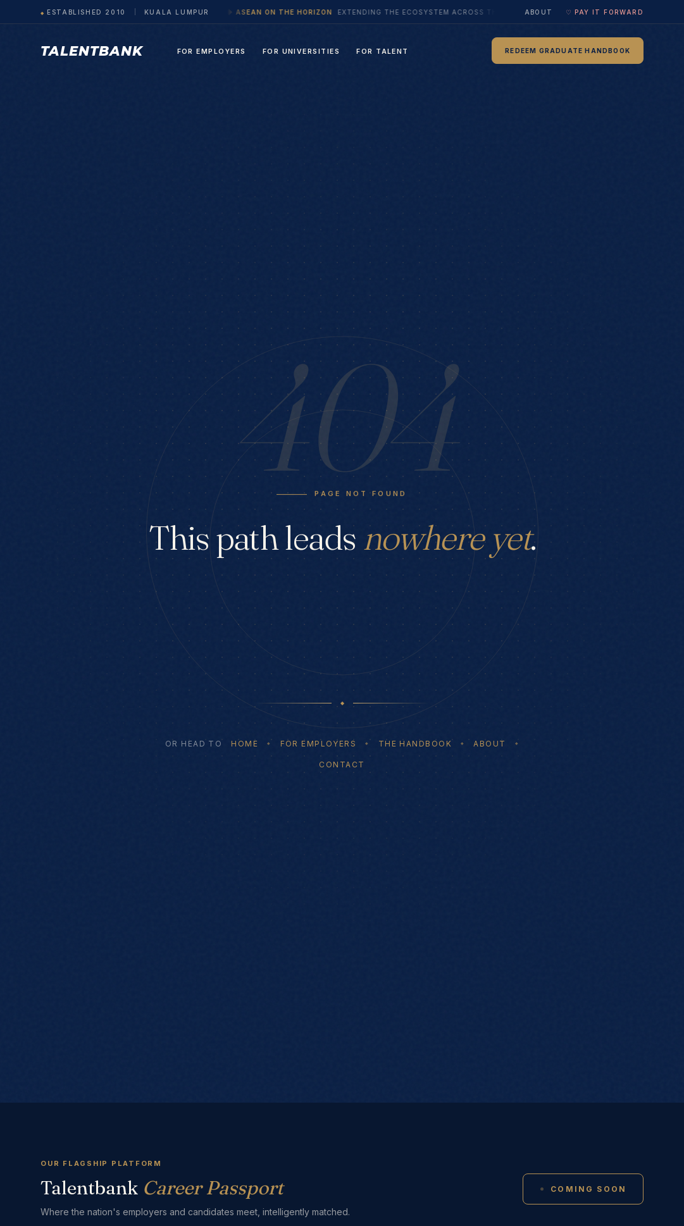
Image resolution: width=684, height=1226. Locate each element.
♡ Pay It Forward (605, 12)
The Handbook (415, 743)
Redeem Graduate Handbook (567, 50)
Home (244, 743)
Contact (341, 764)
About (539, 12)
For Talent (382, 51)
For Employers (211, 51)
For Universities (301, 51)
